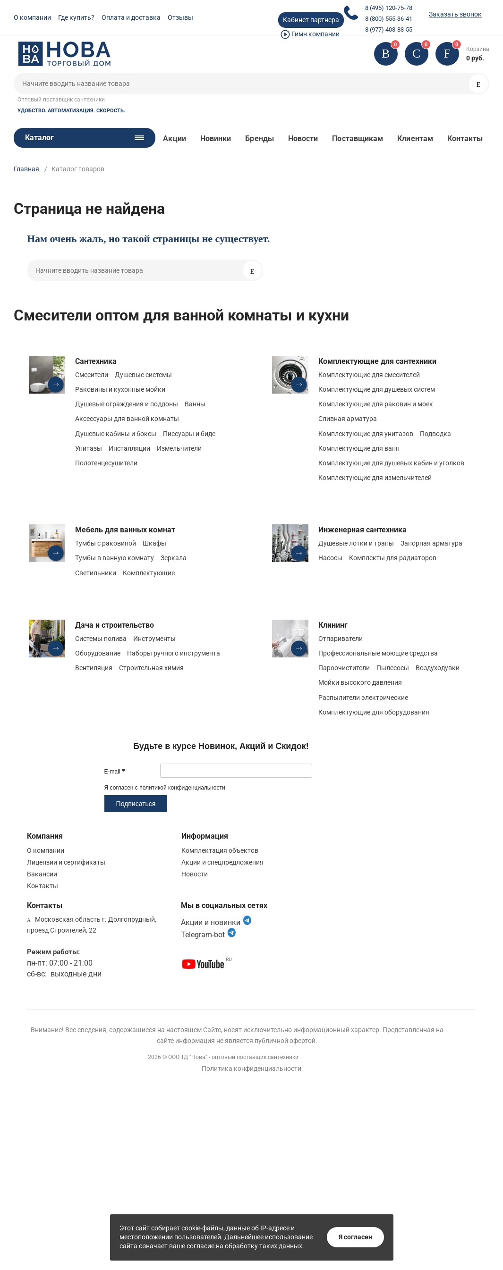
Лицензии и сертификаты (66, 862)
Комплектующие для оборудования (373, 712)
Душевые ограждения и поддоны (126, 404)
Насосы (330, 558)
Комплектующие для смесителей (369, 374)
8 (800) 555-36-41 (388, 18)
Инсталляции (129, 448)
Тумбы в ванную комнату (114, 558)
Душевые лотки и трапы (356, 543)
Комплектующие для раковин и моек (375, 404)
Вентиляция (93, 668)
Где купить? (76, 17)
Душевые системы (143, 374)
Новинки (215, 138)
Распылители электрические (363, 697)
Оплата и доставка (131, 17)
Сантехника (96, 361)
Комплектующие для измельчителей (375, 477)
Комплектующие (149, 573)
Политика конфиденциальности (251, 1068)
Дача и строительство (114, 625)
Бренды (259, 138)
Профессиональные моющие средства (378, 653)
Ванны (195, 404)
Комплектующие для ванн (359, 448)
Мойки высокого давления (360, 682)
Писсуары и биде (189, 433)
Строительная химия (151, 668)
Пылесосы (392, 668)
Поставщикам (357, 138)
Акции (174, 138)
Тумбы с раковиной (105, 543)
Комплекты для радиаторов (392, 558)
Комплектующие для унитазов (365, 433)
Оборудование (97, 653)
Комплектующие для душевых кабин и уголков (391, 463)
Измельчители (179, 448)
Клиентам (415, 138)
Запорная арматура (431, 543)
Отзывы (180, 17)
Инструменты (154, 638)
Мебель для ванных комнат (125, 529)
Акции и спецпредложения (222, 862)
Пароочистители (344, 668)
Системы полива (101, 638)
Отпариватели (340, 638)
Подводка (435, 433)
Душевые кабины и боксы (115, 433)
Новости (303, 138)
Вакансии (42, 874)
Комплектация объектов (219, 850)
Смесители (91, 374)
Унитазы (88, 448)
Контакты (465, 138)
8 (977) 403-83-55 (388, 29)
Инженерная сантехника (362, 529)
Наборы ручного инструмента (173, 653)
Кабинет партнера (311, 20)
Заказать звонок (455, 14)
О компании (32, 17)
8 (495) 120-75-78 (388, 7)
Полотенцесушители (106, 463)
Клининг (333, 625)
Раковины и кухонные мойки (120, 389)
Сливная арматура (347, 418)
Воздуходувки (438, 668)
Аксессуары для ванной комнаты (127, 418)
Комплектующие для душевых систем (376, 389)
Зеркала (174, 558)
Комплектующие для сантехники (377, 361)
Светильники (95, 573)
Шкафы (154, 543)
